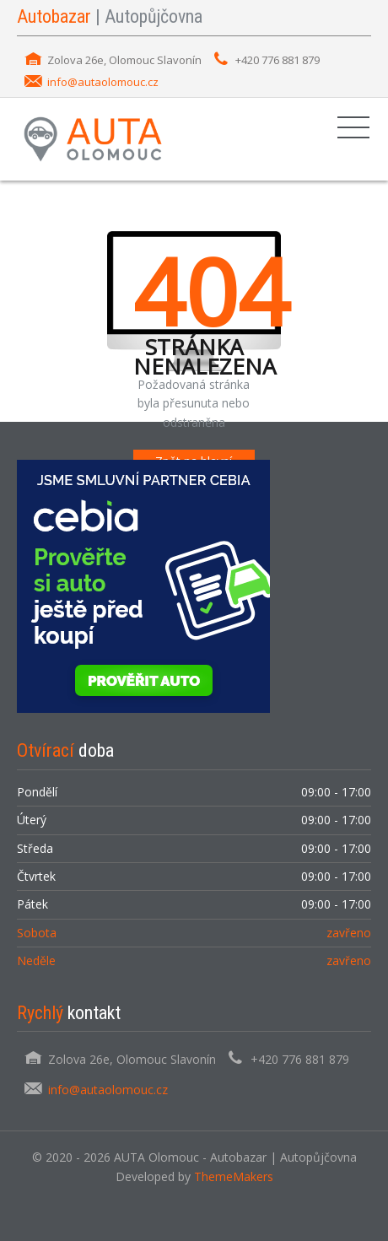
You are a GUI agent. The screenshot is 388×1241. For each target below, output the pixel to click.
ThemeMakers (233, 1176)
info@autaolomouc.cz (103, 81)
